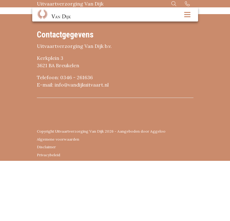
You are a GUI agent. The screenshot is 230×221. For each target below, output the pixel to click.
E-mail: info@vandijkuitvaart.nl (73, 85)
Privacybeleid (48, 155)
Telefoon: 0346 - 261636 (65, 77)
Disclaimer (46, 147)
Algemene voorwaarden (58, 139)
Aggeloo (158, 131)
